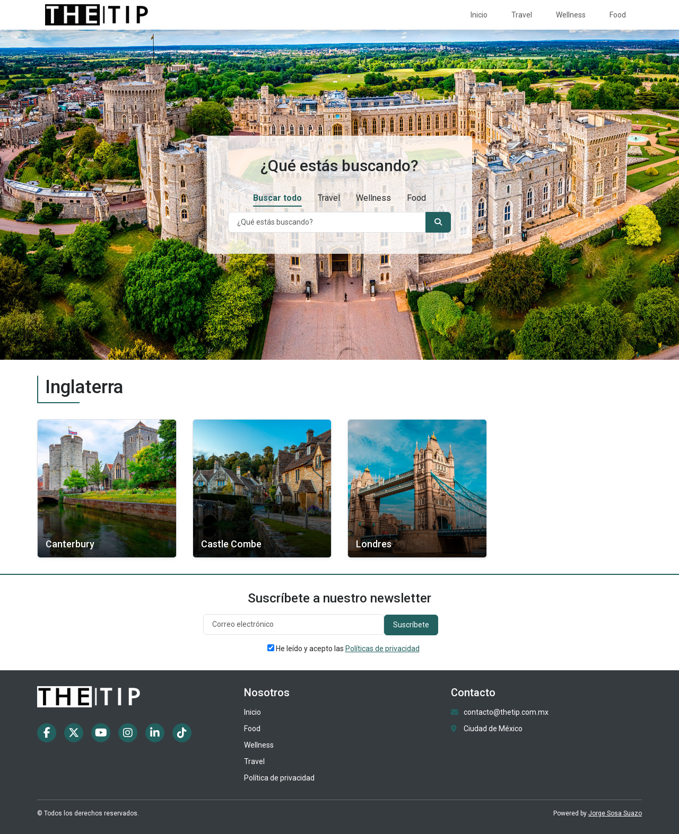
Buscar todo (277, 198)
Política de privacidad (279, 778)
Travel (521, 15)
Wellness (571, 15)
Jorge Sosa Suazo (615, 813)
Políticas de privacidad (382, 648)
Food (618, 15)
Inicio (479, 15)
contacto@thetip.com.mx (506, 712)
